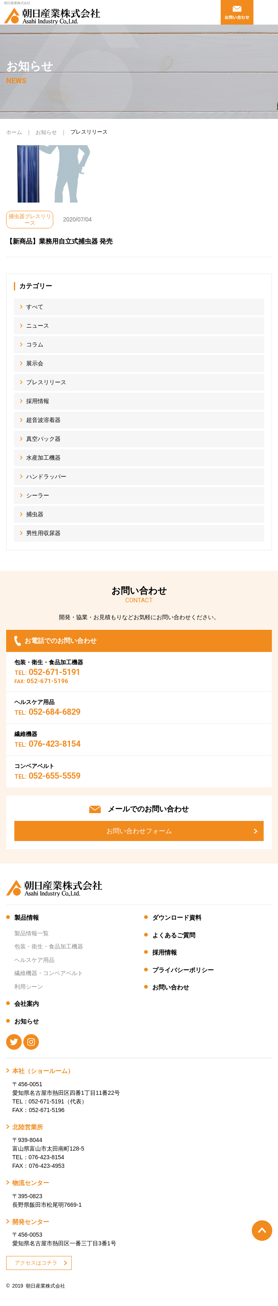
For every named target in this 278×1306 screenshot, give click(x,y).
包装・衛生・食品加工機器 (48, 946)
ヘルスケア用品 (34, 960)
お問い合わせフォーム (139, 830)
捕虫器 (34, 514)
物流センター (30, 1182)
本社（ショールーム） (43, 1070)
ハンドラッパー (46, 476)
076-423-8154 (47, 744)
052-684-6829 (47, 712)
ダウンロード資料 (176, 917)
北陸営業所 (27, 1127)
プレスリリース (46, 382)
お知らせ (46, 132)
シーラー (37, 495)
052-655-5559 (47, 776)
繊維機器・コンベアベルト (48, 973)
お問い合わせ (170, 987)
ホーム (14, 132)
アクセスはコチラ (36, 1263)
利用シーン (28, 986)
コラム (34, 344)
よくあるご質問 (173, 935)
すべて (34, 306)
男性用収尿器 (43, 533)
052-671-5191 (47, 672)
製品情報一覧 (31, 933)
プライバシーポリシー (183, 969)
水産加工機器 (43, 457)
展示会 (34, 363)
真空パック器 (43, 438)
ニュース (37, 325)
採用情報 (37, 401)
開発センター (30, 1221)
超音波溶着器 (43, 420)
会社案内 (26, 1003)
